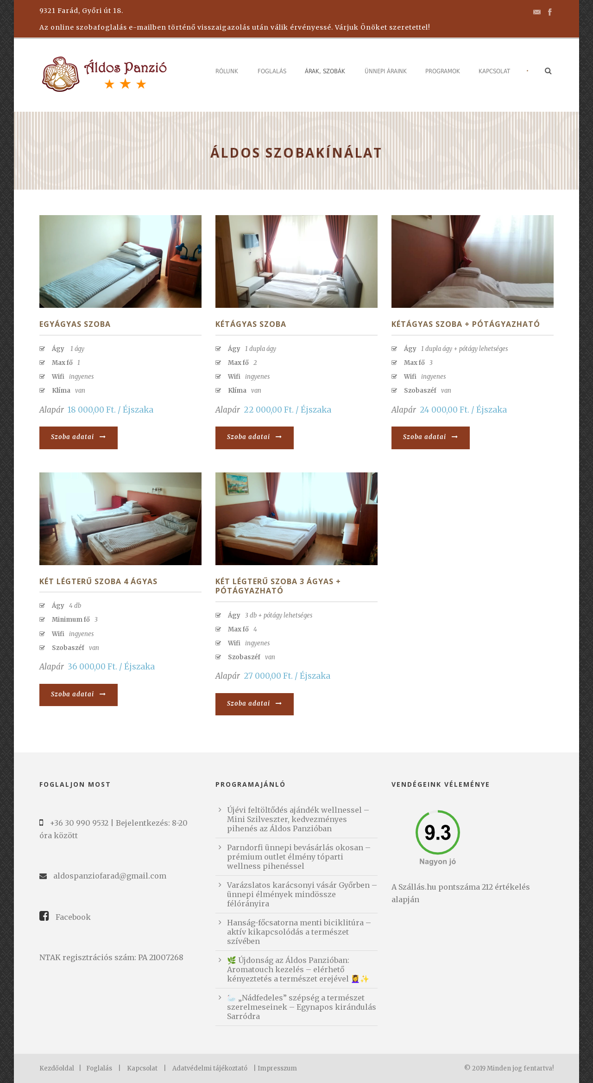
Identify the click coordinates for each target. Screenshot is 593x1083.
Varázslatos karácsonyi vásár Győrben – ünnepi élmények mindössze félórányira (302, 894)
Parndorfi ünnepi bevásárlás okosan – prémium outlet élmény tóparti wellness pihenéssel (299, 857)
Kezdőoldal (56, 1068)
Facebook (73, 917)
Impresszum (277, 1068)
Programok (442, 71)
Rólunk (226, 71)
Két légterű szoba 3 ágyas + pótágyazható (278, 586)
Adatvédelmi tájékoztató (209, 1068)
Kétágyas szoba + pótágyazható (465, 324)
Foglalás (272, 71)
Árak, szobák (325, 71)
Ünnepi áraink (386, 71)
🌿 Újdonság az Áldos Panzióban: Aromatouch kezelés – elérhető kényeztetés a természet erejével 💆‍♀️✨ (298, 969)
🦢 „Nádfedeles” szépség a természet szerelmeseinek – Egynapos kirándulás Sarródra (301, 1007)
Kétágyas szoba (250, 324)
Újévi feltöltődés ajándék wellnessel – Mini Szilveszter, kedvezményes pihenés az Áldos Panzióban (298, 819)
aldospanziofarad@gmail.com (109, 875)
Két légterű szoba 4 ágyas (98, 581)
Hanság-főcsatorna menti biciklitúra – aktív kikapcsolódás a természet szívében (299, 932)
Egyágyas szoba (75, 324)
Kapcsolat (494, 71)
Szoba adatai (78, 437)
